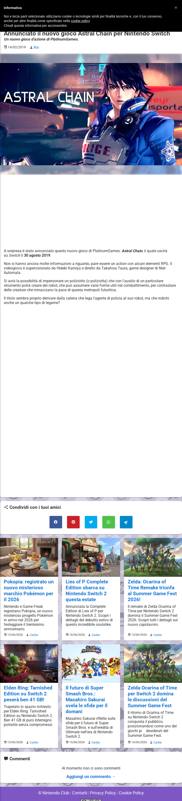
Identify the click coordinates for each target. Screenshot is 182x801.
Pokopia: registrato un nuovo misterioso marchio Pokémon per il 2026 (28, 587)
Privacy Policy (102, 784)
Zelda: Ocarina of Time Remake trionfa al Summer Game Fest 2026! (151, 587)
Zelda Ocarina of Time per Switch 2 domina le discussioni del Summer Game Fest (152, 691)
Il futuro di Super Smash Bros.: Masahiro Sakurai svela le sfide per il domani (90, 691)
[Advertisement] (91, 210)
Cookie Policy (127, 784)
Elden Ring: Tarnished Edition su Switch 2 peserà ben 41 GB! (26, 688)
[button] (176, 7)
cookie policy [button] (80, 21)
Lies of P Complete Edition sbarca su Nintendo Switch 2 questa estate (85, 587)
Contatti (80, 784)
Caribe (33, 630)
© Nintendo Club (57, 784)
